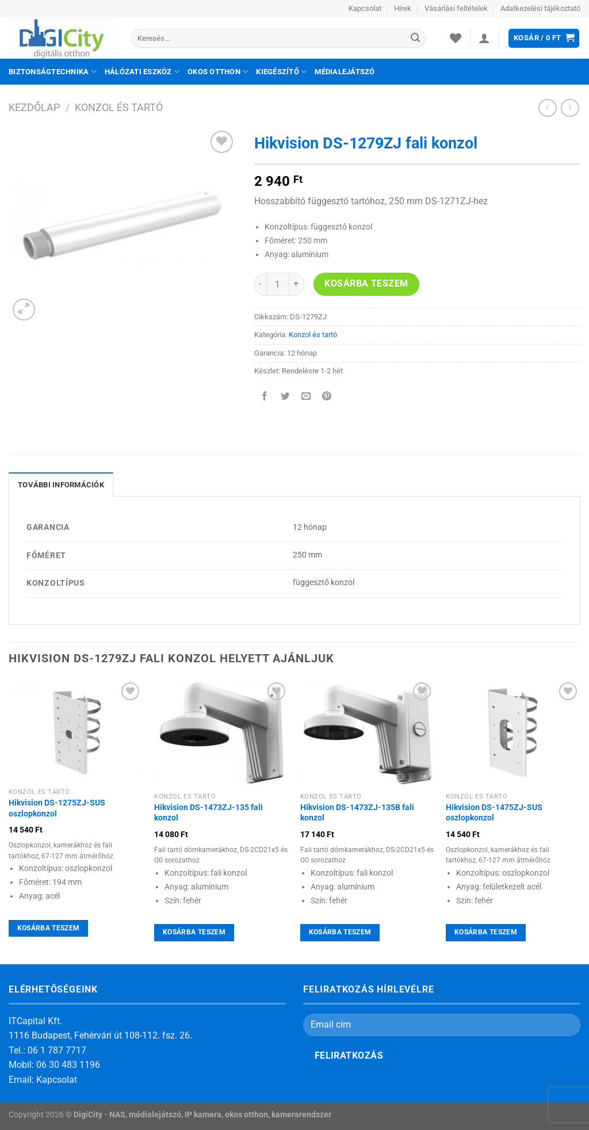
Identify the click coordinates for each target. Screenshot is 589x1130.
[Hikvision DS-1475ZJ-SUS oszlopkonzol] (513, 733)
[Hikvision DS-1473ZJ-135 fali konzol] (221, 733)
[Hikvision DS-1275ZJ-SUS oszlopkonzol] (76, 731)
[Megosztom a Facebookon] (264, 397)
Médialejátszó (344, 71)
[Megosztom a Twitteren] (285, 397)
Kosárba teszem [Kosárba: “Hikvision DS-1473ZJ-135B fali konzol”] (340, 932)
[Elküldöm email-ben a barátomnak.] (305, 397)
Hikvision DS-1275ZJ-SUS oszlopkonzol (57, 808)
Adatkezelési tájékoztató (540, 8)
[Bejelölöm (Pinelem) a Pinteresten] (327, 397)
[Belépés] (484, 38)
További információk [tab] (61, 484)
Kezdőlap (34, 107)
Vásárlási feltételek (456, 8)
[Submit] (415, 38)
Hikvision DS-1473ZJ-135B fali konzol (357, 813)
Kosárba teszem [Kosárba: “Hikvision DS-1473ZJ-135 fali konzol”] (194, 932)
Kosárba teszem (366, 283)
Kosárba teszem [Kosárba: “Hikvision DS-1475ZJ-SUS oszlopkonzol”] (485, 932)
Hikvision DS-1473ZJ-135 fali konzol (208, 813)
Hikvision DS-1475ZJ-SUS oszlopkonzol (494, 813)
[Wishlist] (455, 38)
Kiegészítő (281, 71)
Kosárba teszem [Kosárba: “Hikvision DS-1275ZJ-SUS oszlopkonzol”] (48, 928)
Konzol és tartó (119, 107)
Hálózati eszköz (142, 71)
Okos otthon (218, 71)
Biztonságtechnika (53, 71)
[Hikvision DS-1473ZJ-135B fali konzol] (367, 733)
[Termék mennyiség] (277, 284)
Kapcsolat (365, 8)
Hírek (402, 8)
